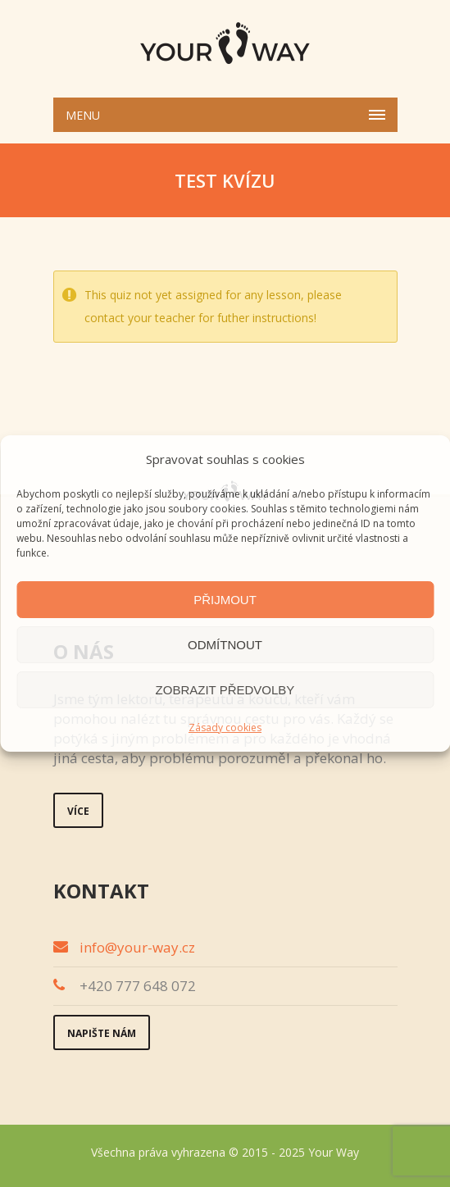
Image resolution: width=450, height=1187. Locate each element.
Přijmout (225, 600)
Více (78, 811)
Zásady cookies (225, 727)
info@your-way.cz (137, 947)
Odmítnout (225, 645)
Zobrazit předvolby (225, 690)
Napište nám (101, 1033)
